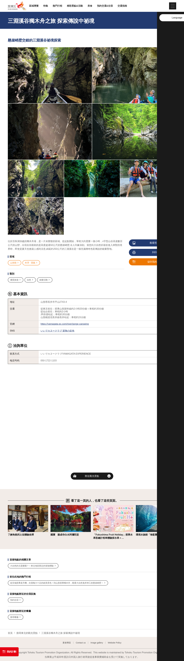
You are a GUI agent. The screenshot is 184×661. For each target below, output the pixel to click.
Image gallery (97, 643)
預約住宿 (15, 600)
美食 (90, 6)
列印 (145, 252)
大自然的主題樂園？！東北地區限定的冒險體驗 (33, 566)
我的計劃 (9, 651)
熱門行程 (57, 6)
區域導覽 (34, 6)
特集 (45, 6)
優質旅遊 (15, 280)
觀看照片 (146, 243)
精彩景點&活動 (75, 6)
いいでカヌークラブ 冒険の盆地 (57, 330)
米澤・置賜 (31, 263)
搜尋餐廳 (15, 617)
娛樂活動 (44, 280)
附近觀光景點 (92, 476)
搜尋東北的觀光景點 (27, 633)
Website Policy (114, 643)
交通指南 (122, 6)
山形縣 (14, 263)
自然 (30, 280)
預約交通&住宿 (105, 6)
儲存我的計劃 (147, 262)
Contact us (81, 643)
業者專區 (67, 643)
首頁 (10, 633)
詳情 (10, 506)
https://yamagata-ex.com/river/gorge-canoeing (65, 324)
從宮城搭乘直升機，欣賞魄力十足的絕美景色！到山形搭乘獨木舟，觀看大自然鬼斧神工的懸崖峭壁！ (58, 583)
